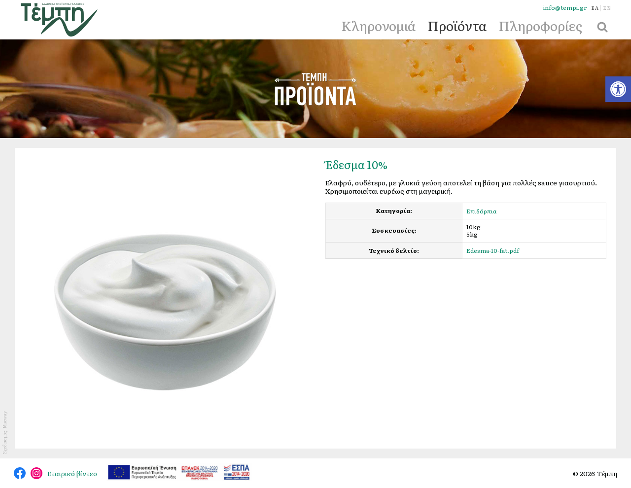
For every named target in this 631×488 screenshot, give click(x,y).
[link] (618, 89)
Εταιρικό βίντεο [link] (72, 473)
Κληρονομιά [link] (378, 25)
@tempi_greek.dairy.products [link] (36, 473)
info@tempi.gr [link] (565, 7)
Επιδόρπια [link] (481, 211)
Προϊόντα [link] (457, 25)
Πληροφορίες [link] (540, 25)
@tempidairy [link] (20, 473)
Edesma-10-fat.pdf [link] (492, 250)
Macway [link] (4, 419)
